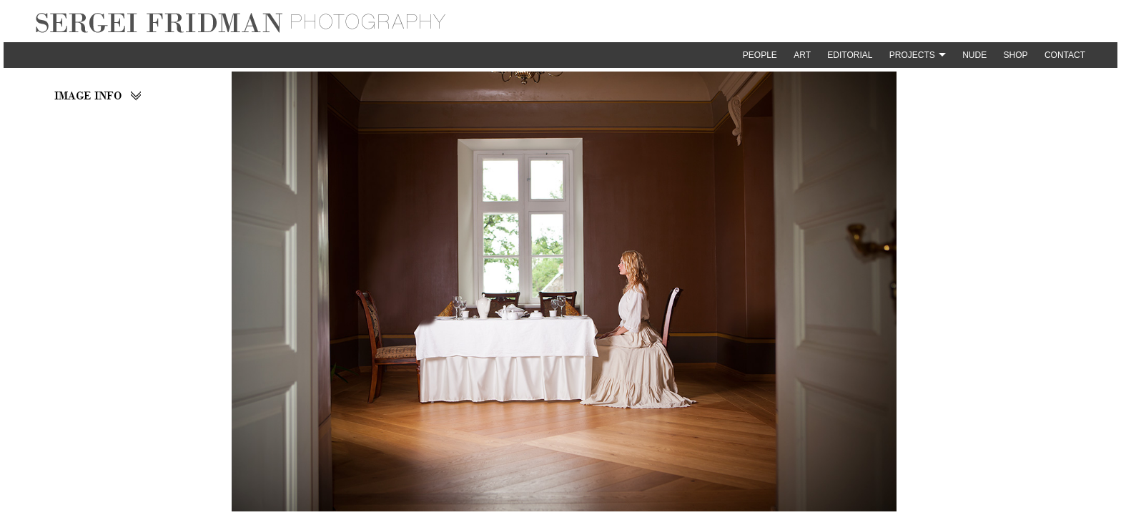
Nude (974, 55)
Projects (912, 55)
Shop (1016, 55)
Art (802, 55)
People (760, 55)
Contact (1065, 55)
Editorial (849, 55)
